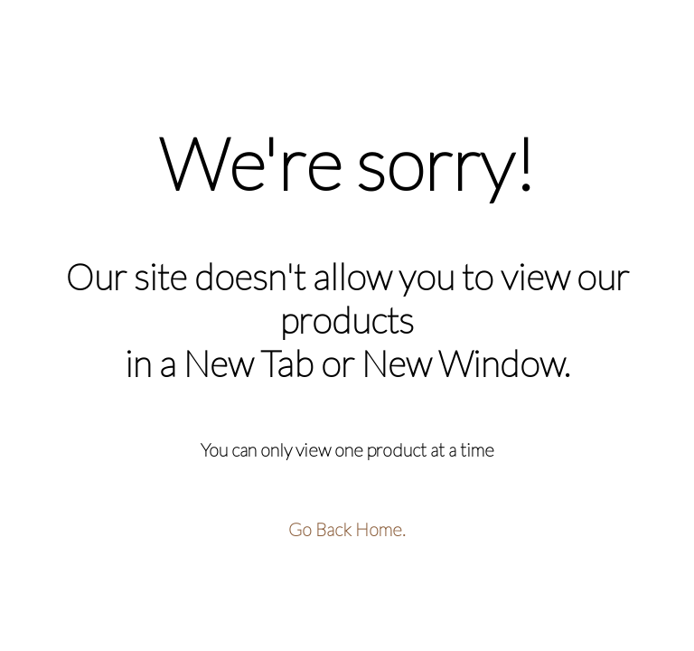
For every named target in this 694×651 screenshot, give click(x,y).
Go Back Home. (347, 529)
